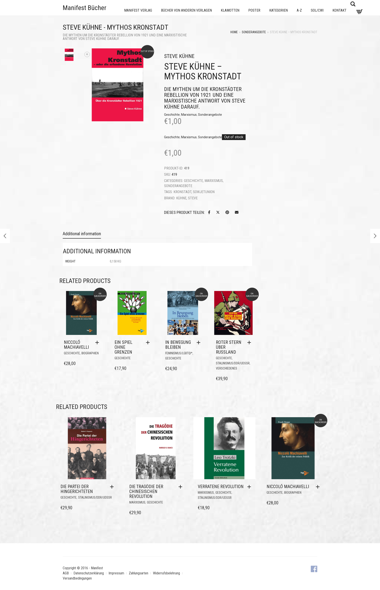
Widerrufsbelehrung (166, 573)
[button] (98, 342)
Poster (254, 10)
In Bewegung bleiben (178, 345)
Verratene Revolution (221, 486)
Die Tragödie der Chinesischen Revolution (146, 491)
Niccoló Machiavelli (76, 345)
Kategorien (278, 10)
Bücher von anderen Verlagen (186, 10)
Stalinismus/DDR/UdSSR (233, 363)
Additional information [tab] (82, 233)
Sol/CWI (317, 10)
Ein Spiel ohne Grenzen (123, 347)
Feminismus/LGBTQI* (178, 353)
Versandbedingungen (77, 578)
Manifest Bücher (84, 8)
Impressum (116, 573)
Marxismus (189, 114)
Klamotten (230, 10)
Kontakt (339, 10)
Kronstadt (182, 192)
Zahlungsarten (138, 573)
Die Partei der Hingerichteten (77, 489)
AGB (66, 573)
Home (234, 32)
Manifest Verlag (138, 10)
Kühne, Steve (187, 198)
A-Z (299, 10)
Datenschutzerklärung (88, 573)
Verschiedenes (226, 368)
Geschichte (172, 114)
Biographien (90, 353)
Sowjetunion (204, 192)
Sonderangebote (254, 32)
